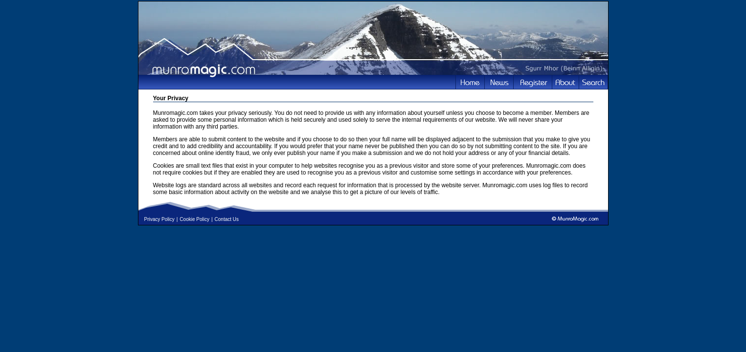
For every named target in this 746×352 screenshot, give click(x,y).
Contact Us (227, 219)
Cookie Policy (194, 219)
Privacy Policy (159, 219)
